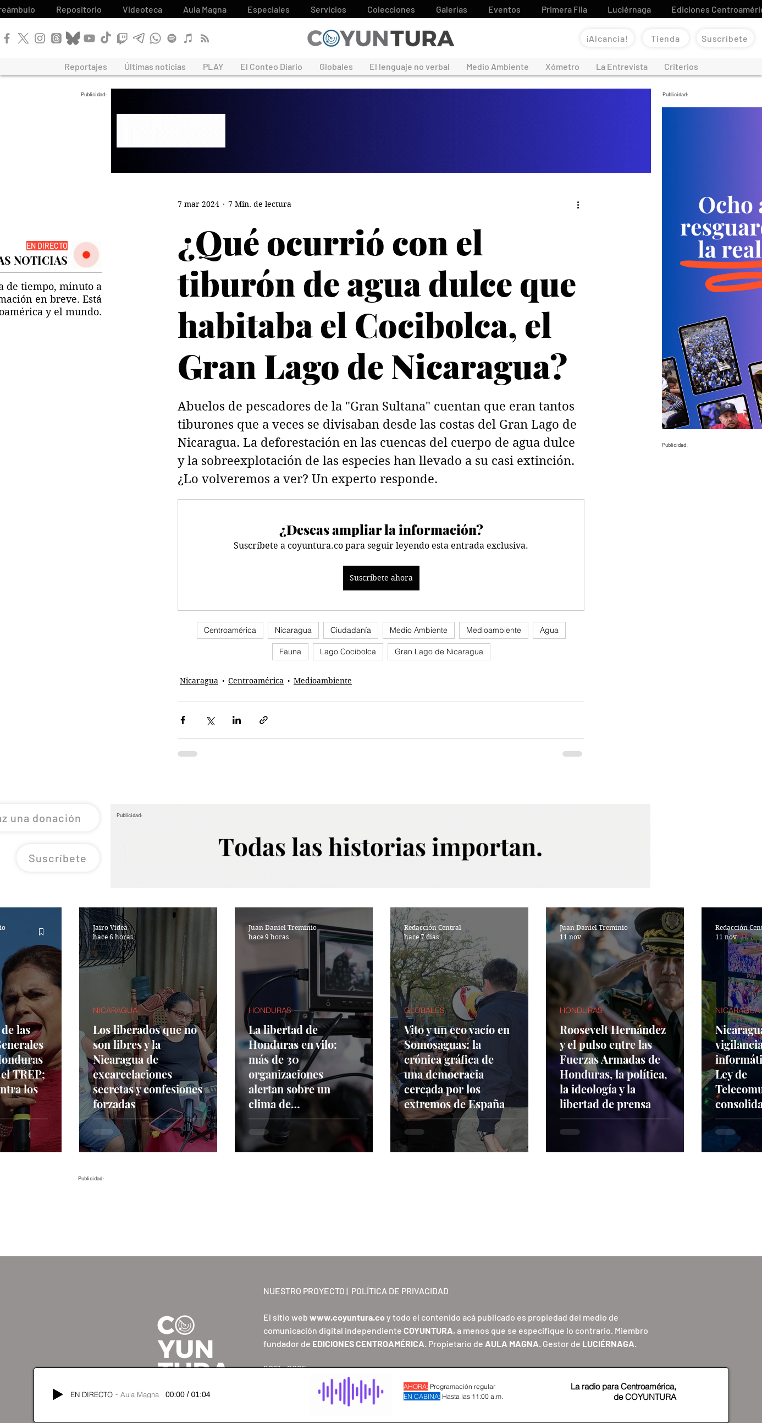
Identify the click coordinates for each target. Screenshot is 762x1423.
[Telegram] (139, 38)
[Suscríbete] (725, 38)
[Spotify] (172, 38)
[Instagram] (40, 38)
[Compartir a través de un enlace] (263, 720)
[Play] (58, 1394)
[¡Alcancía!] (607, 38)
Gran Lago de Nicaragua (439, 651)
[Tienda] (666, 38)
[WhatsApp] (155, 38)
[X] (23, 38)
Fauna (290, 651)
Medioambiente (493, 630)
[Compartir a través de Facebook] (183, 720)
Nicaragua (293, 630)
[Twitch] (122, 38)
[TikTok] (106, 38)
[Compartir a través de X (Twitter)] (210, 720)
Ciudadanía (350, 630)
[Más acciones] (577, 204)
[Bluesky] (73, 38)
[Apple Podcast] (188, 38)
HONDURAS (270, 1010)
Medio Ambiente (419, 630)
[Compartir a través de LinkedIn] (236, 720)
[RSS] (205, 38)
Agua (549, 630)
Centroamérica (230, 630)
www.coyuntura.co (347, 1317)
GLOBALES (424, 1010)
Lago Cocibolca (348, 651)
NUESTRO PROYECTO (304, 1290)
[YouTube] (89, 38)
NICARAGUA (115, 1010)
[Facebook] (7, 38)
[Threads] (56, 38)
